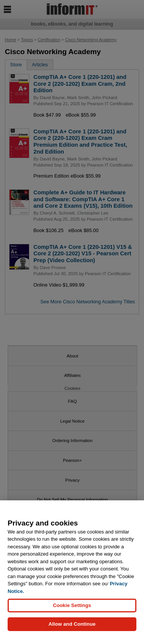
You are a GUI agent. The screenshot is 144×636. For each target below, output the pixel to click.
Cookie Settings (72, 606)
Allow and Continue (72, 624)
